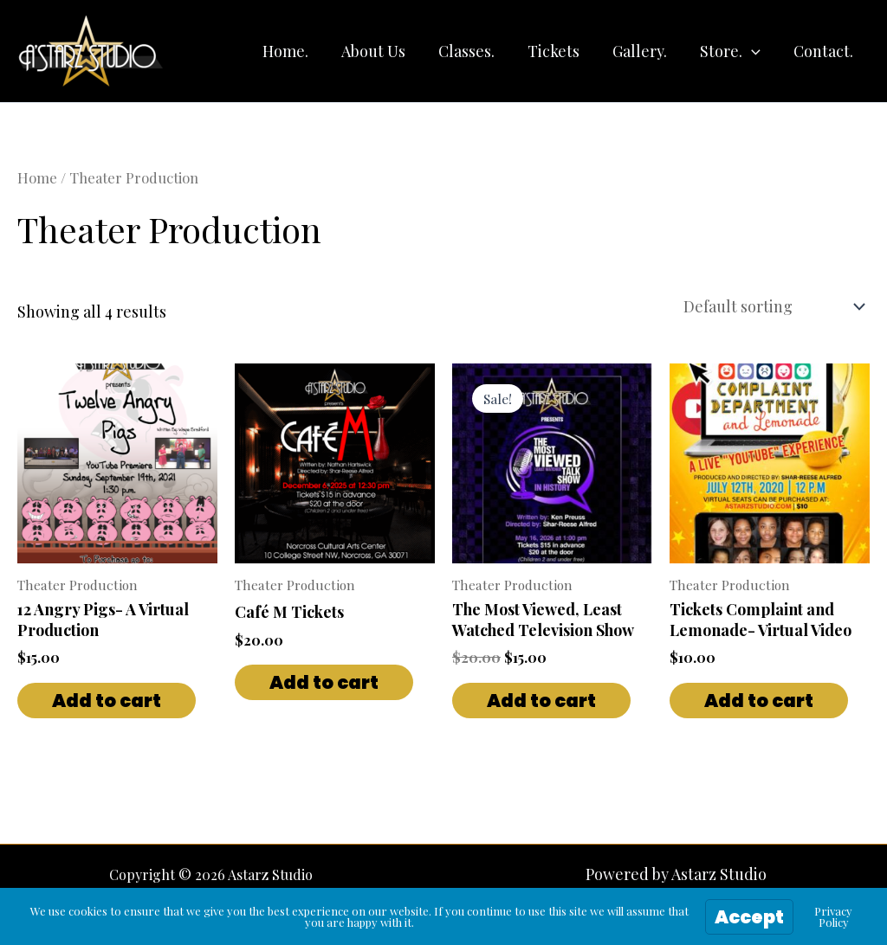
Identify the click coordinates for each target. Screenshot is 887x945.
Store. (732, 51)
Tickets (560, 51)
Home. (297, 51)
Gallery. (644, 51)
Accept (749, 916)
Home (37, 177)
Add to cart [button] (106, 697)
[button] (754, 51)
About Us (383, 51)
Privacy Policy (833, 916)
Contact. (824, 51)
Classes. (474, 51)
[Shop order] (773, 304)
